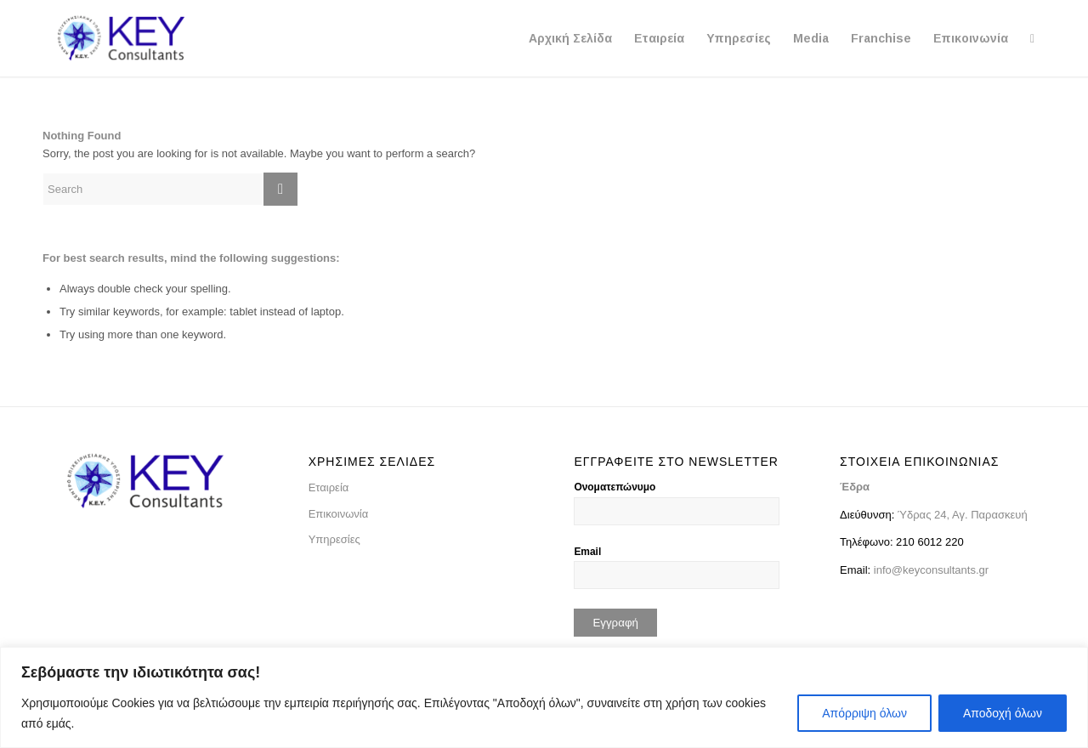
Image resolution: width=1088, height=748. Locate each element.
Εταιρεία (329, 487)
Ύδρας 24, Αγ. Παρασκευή (960, 514)
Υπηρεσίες (334, 539)
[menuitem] (570, 38)
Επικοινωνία (339, 513)
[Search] (1032, 38)
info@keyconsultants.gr (931, 570)
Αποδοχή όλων (1002, 713)
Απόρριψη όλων (864, 713)
